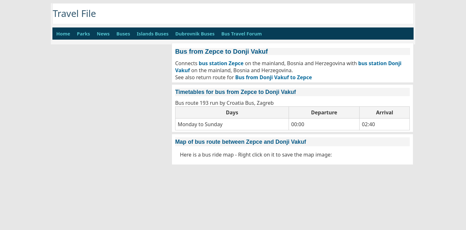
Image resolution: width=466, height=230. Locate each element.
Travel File (74, 13)
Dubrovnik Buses (194, 33)
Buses (123, 33)
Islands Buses (152, 33)
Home (63, 33)
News (103, 33)
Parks (83, 33)
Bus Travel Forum (241, 33)
